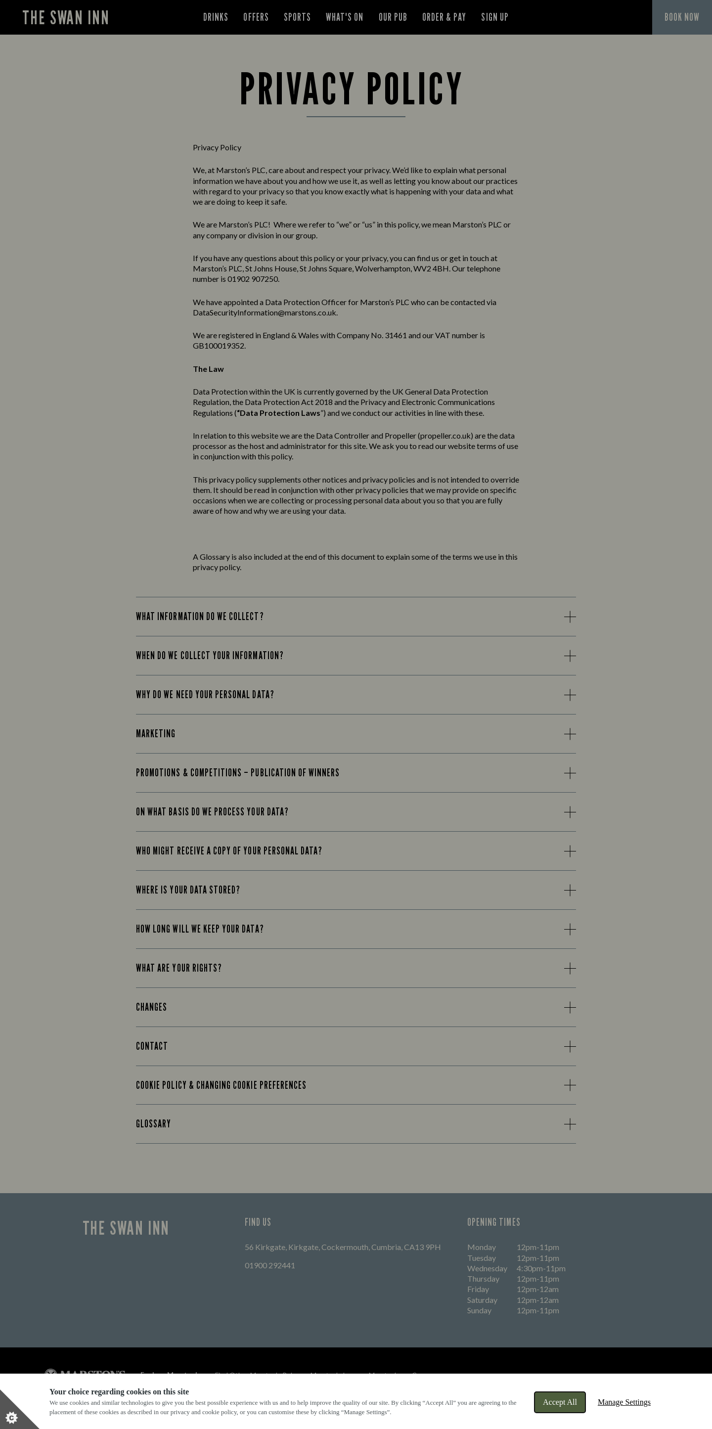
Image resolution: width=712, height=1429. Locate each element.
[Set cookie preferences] (20, 1409)
